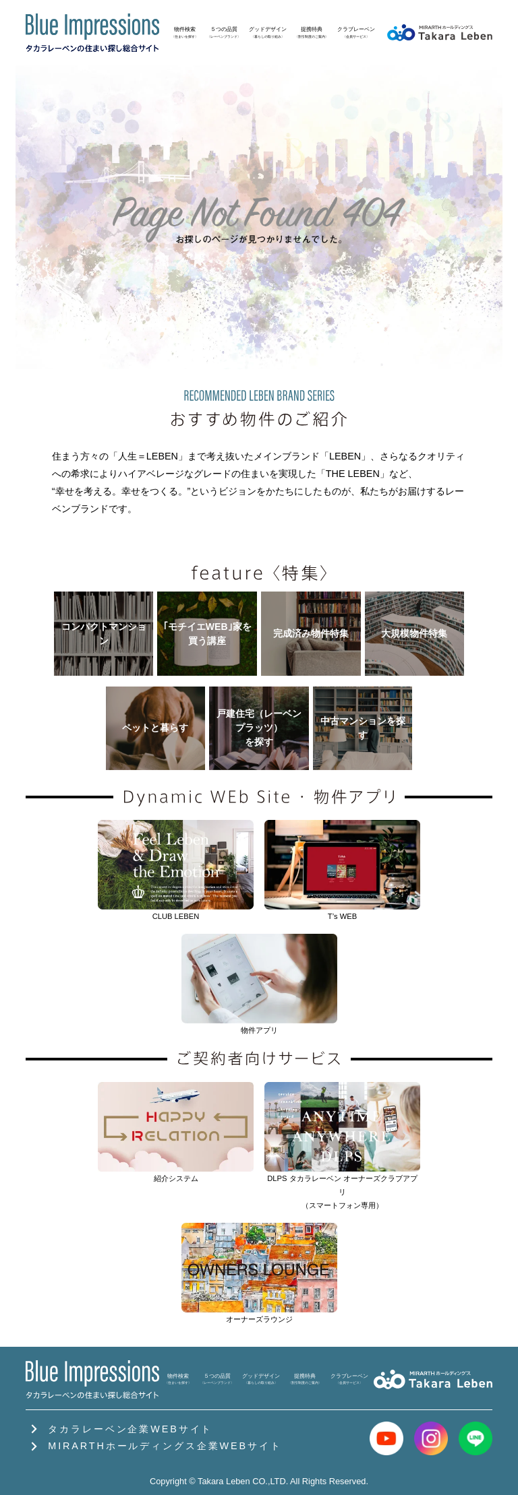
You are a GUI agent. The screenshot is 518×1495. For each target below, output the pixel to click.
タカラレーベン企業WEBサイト (119, 1429)
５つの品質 (224, 32)
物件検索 (184, 32)
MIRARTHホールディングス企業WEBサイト (153, 1445)
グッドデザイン (268, 32)
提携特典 (311, 32)
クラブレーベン (356, 32)
